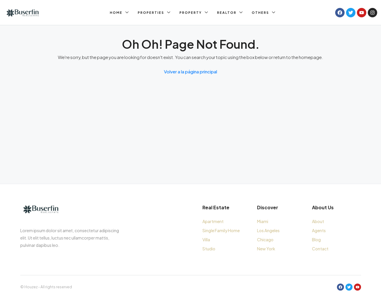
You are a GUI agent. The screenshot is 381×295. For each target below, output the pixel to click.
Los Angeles (268, 230)
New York (266, 248)
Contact (320, 248)
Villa (206, 239)
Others (260, 12)
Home (116, 12)
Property (190, 12)
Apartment (213, 221)
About (318, 221)
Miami (262, 221)
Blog (316, 239)
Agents (319, 230)
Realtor (226, 12)
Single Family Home (221, 230)
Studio (208, 248)
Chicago (265, 239)
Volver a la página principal (190, 71)
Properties (151, 12)
